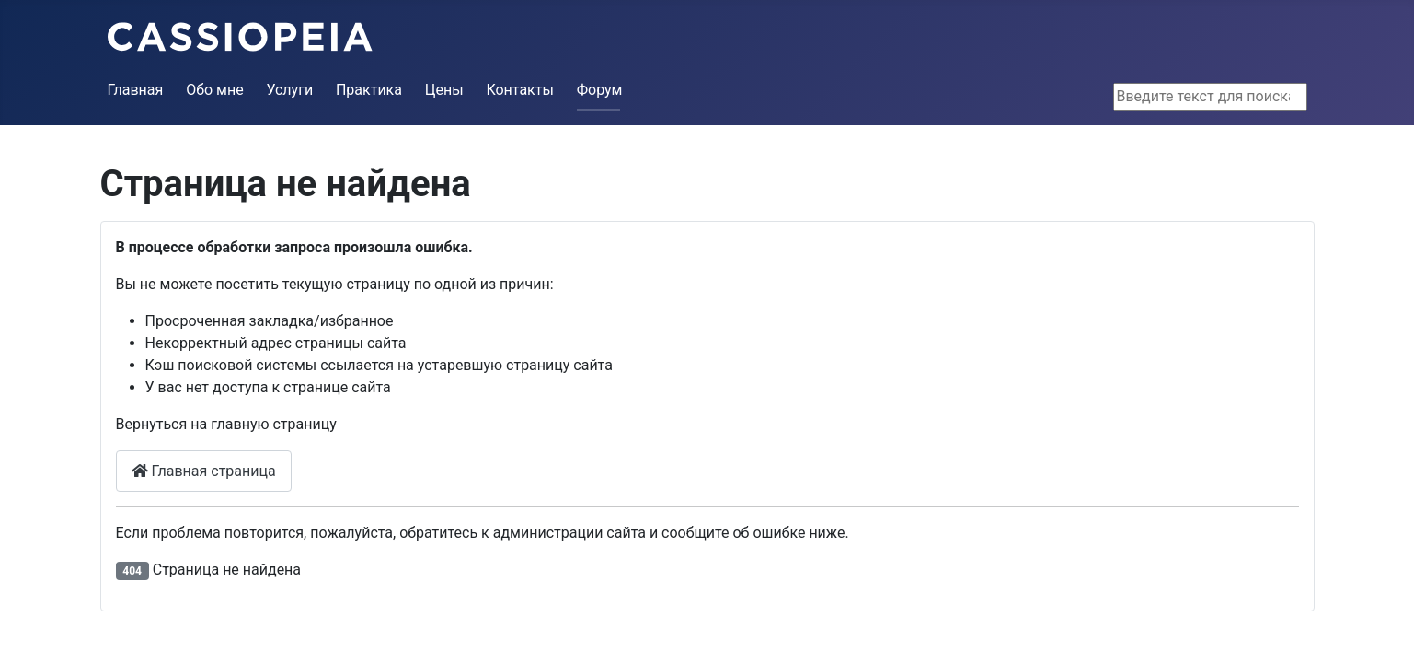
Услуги (289, 90)
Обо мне (215, 90)
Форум (600, 90)
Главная (136, 90)
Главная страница (204, 471)
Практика (369, 90)
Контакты (519, 90)
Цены (444, 90)
